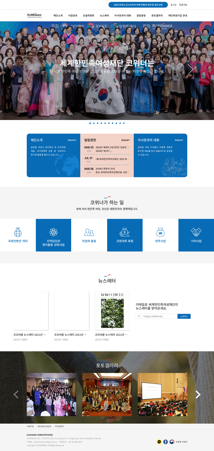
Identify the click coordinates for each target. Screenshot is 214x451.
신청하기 (184, 316)
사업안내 (72, 15)
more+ (72, 140)
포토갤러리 (157, 15)
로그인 (174, 4)
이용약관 (30, 426)
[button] (190, 69)
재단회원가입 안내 (177, 15)
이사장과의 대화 (122, 15)
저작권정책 (59, 426)
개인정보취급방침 (44, 426)
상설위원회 (88, 15)
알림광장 (141, 15)
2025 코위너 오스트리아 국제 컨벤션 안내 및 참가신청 (138, 4)
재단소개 (58, 15)
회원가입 (183, 4)
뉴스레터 (104, 15)
